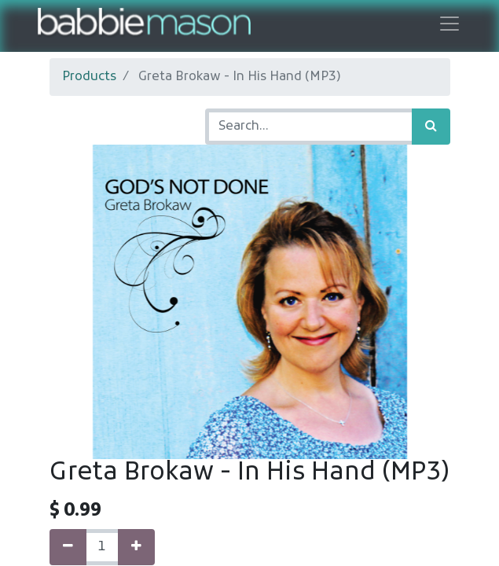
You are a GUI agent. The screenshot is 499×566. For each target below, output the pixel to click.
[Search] (431, 126)
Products (89, 77)
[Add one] (136, 547)
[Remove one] (68, 547)
